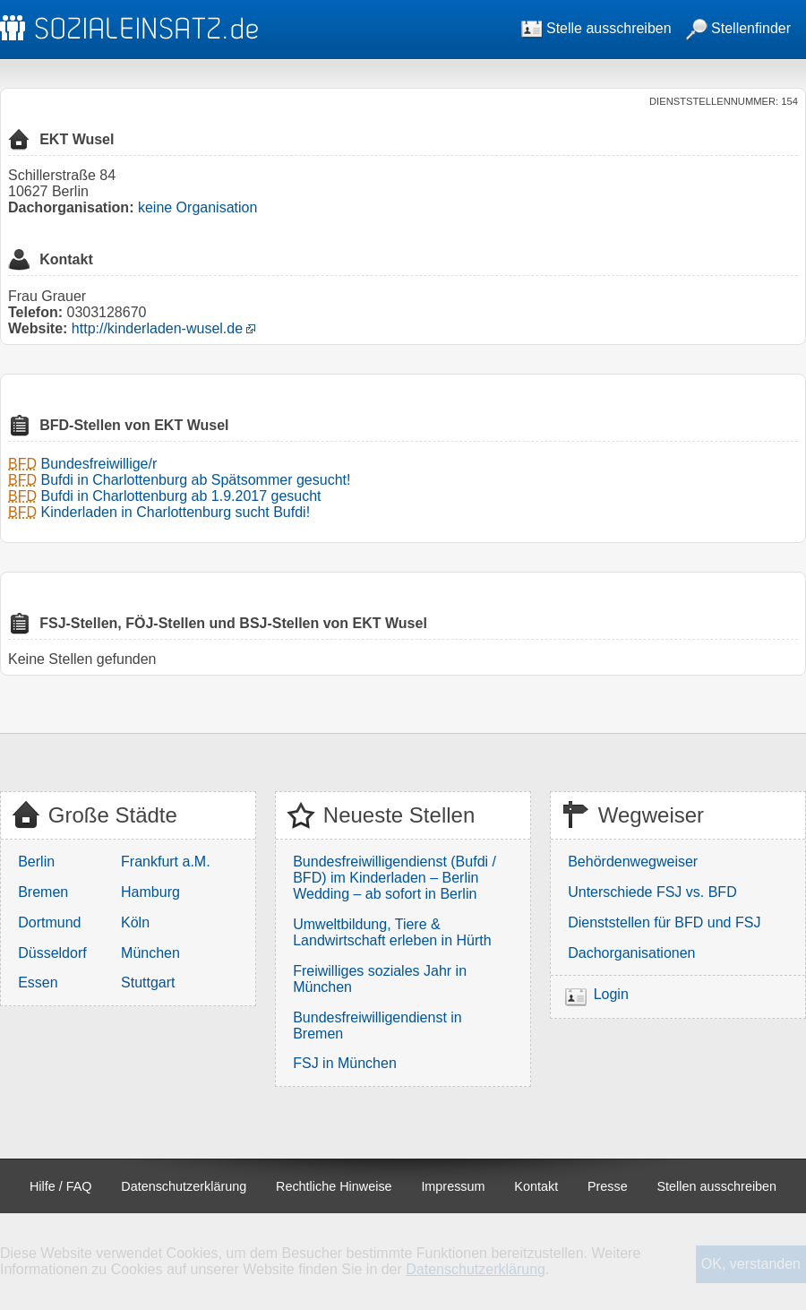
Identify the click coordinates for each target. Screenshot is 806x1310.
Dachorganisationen (631, 953)
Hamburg (150, 892)
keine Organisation (197, 207)
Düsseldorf (52, 953)
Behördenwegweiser (633, 861)
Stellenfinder (738, 28)
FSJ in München (345, 1063)
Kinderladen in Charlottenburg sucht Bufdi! (175, 512)
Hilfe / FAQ (61, 1186)
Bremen (43, 892)
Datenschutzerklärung (183, 1186)
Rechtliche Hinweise (334, 1186)
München (150, 953)
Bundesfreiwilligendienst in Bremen (377, 1025)
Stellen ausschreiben (717, 1186)
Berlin (36, 861)
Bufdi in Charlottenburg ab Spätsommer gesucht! (195, 479)
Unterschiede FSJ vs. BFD (652, 892)
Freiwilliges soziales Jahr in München (380, 979)
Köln (135, 922)
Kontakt (536, 1186)
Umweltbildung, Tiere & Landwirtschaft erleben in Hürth (392, 932)
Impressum (452, 1186)
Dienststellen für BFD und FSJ (664, 922)
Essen (37, 982)
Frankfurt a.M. (165, 861)
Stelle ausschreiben (596, 28)
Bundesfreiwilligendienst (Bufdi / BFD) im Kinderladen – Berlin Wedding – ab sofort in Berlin (394, 877)
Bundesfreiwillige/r (98, 463)
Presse (607, 1186)
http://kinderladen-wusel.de (157, 328)
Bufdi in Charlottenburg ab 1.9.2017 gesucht (180, 496)
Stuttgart (148, 982)
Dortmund (49, 922)
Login (611, 994)
